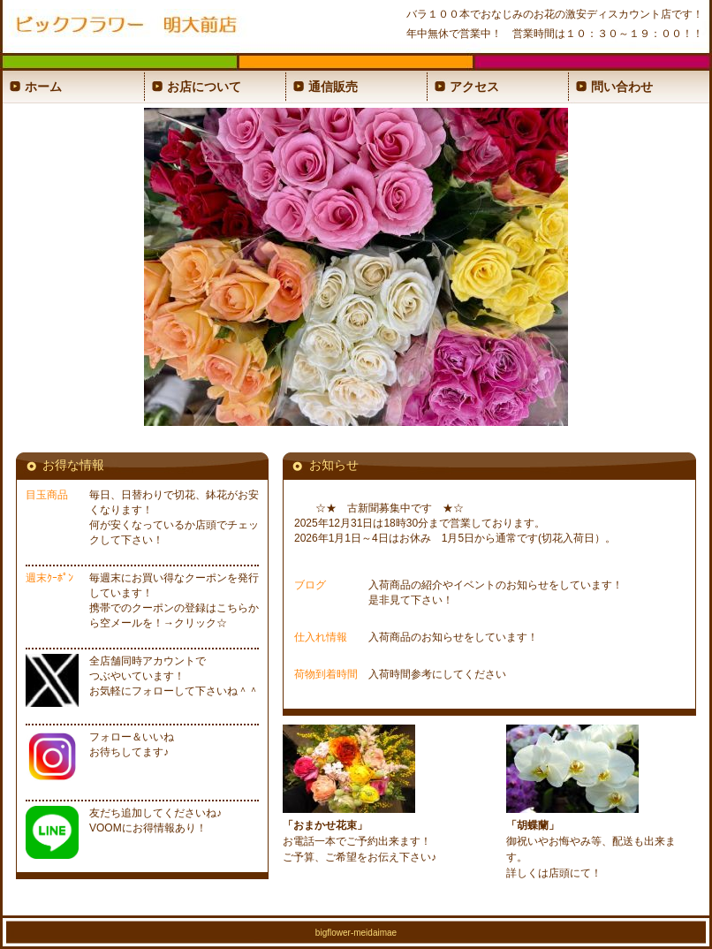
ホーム (43, 87)
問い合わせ (622, 87)
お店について (204, 87)
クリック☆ (200, 623)
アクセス (474, 87)
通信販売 (333, 87)
